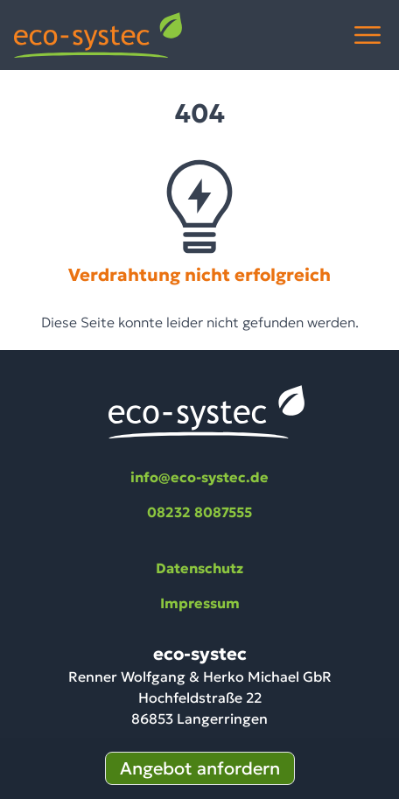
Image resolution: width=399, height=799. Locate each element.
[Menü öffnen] (367, 35)
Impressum (200, 603)
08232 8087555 (199, 512)
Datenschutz (199, 568)
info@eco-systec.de (199, 477)
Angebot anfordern (200, 768)
